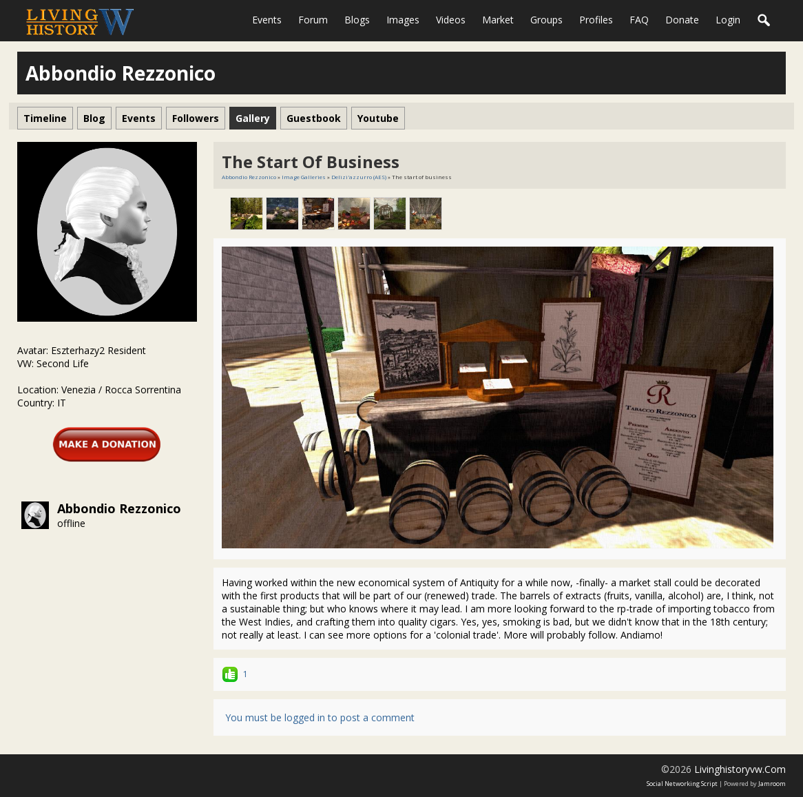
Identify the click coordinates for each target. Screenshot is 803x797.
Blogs (357, 19)
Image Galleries (304, 176)
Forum (313, 19)
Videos (451, 19)
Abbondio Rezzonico (119, 508)
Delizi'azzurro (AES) (358, 176)
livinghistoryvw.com (740, 769)
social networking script (682, 783)
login (728, 19)
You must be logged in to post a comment (320, 717)
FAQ (639, 19)
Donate (682, 19)
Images (402, 19)
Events (267, 19)
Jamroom (772, 783)
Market (498, 19)
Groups (546, 19)
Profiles (596, 19)
